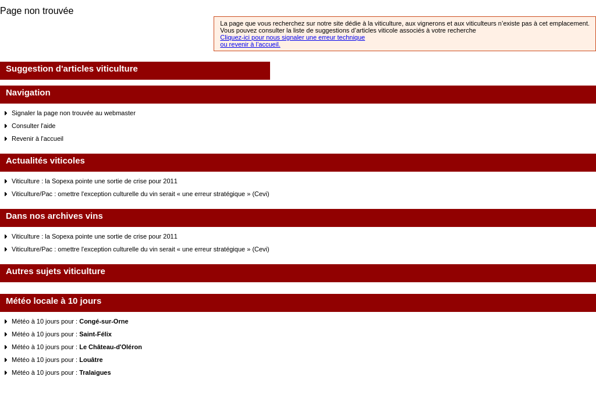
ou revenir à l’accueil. (250, 44)
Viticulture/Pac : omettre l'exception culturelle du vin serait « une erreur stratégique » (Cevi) (140, 193)
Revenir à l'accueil (37, 138)
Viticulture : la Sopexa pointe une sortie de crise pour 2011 (95, 180)
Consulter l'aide (33, 125)
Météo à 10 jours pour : (70, 321)
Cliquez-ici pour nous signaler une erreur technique (292, 37)
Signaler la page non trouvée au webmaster (74, 112)
